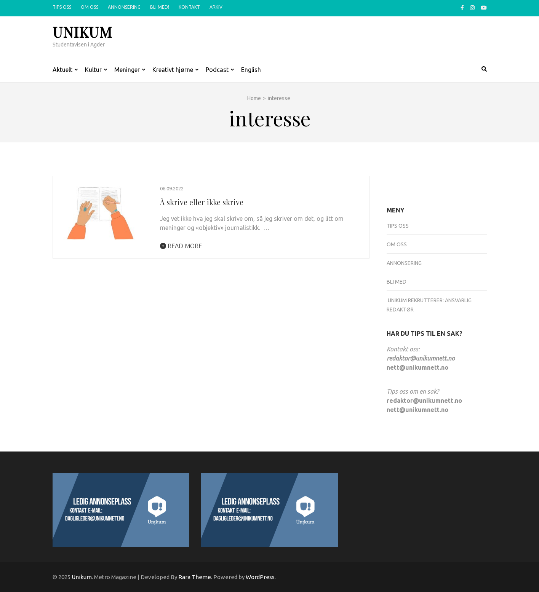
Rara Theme (194, 577)
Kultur (93, 69)
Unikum (82, 31)
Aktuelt (62, 69)
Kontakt (189, 7)
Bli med (396, 282)
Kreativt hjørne (172, 69)
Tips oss (62, 7)
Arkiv (216, 7)
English (251, 69)
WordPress (260, 577)
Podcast (217, 69)
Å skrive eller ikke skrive (201, 202)
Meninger (127, 69)
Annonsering (124, 7)
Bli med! (159, 7)
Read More (181, 246)
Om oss (89, 7)
